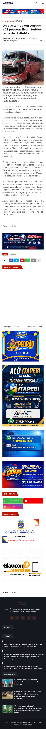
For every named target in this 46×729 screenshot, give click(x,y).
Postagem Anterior (11, 326)
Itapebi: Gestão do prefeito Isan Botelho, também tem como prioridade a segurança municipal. (27, 695)
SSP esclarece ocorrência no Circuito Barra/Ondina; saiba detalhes (27, 682)
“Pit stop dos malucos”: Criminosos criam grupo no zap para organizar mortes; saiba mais (27, 709)
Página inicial (7, 21)
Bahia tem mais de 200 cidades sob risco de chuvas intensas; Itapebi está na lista (23, 645)
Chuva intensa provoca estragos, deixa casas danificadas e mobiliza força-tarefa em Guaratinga (24, 656)
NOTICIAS (18, 21)
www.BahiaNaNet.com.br (27, 722)
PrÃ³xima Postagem (34, 326)
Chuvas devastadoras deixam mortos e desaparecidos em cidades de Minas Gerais (23, 667)
